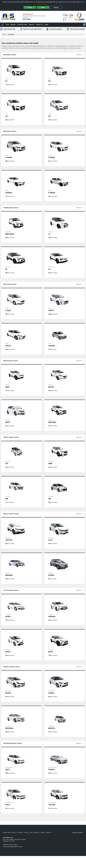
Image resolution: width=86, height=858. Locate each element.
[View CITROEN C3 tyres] (21, 262)
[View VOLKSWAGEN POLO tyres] (21, 797)
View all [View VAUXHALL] (79, 666)
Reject (43, 7)
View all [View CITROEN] (79, 207)
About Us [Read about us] (14, 832)
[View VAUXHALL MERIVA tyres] (64, 721)
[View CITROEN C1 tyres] (64, 227)
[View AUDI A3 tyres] (64, 74)
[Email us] (14, 846)
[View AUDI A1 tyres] (21, 74)
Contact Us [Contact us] (39, 24)
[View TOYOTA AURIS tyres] (21, 609)
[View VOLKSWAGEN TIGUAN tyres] (64, 797)
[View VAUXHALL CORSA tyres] (64, 686)
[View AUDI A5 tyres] (64, 109)
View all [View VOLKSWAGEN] (79, 743)
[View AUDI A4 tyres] (21, 109)
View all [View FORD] (79, 284)
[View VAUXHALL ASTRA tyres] (21, 686)
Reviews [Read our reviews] (20, 832)
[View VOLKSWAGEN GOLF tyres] (21, 762)
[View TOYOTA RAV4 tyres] (64, 644)
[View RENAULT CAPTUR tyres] (21, 533)
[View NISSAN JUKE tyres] (21, 380)
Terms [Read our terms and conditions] (31, 832)
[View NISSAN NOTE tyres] (21, 415)
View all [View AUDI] (79, 54)
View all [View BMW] (79, 131)
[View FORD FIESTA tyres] (64, 303)
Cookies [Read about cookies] (42, 832)
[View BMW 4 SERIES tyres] (21, 185)
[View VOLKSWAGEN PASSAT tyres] (64, 762)
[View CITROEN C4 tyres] (64, 262)
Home (4, 34)
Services (13, 24)
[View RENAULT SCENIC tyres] (64, 568)
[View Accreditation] (79, 16)
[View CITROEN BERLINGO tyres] (21, 227)
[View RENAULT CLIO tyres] (64, 533)
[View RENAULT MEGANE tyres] (21, 568)
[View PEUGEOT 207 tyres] (64, 491)
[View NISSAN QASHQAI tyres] (64, 415)
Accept (30, 7)
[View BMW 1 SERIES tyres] (21, 150)
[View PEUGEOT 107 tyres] (21, 456)
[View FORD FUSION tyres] (64, 338)
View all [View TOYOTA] (79, 590)
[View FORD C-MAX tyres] (21, 303)
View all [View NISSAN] (79, 360)
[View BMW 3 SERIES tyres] (64, 150)
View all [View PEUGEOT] (79, 437)
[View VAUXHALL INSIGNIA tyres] (21, 721)
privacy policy (42, 4)
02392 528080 (26, 19)
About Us (31, 24)
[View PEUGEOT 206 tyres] (21, 491)
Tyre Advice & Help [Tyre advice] (22, 24)
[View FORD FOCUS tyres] (21, 338)
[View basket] (84, 25)
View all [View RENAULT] (79, 513)
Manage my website (77, 832)
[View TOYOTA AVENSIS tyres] (64, 609)
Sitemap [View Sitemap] (36, 832)
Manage (56, 7)
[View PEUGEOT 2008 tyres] (64, 456)
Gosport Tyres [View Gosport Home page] (7, 832)
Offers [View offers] (46, 24)
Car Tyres (11, 34)
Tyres (7, 24)
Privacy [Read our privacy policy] (26, 832)
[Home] (2, 25)
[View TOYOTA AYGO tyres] (21, 644)
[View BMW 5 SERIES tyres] (64, 185)
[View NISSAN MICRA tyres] (64, 380)
